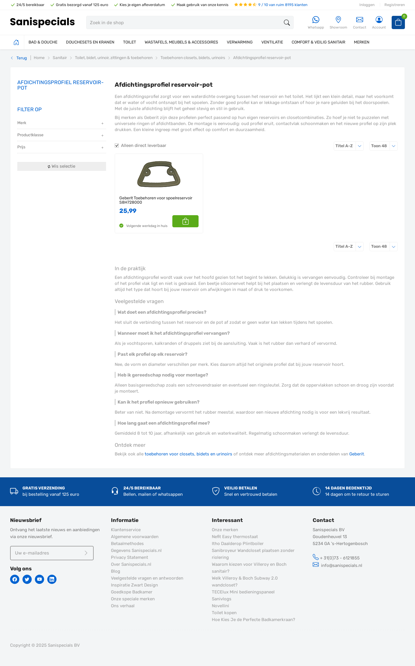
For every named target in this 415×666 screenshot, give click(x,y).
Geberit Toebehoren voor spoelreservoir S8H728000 (155, 200)
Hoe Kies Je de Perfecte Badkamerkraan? (253, 619)
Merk (61, 123)
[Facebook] (14, 579)
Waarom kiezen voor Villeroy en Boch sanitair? (249, 568)
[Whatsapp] (316, 23)
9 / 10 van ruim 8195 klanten (271, 5)
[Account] (379, 23)
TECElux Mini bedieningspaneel (243, 592)
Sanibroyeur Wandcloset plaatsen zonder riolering (253, 554)
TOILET (129, 42)
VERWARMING (240, 42)
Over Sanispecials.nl (131, 564)
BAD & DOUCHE (43, 42)
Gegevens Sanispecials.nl (136, 550)
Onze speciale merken (133, 598)
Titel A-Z (349, 145)
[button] (192, 221)
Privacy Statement (129, 557)
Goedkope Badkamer (131, 592)
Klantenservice (126, 529)
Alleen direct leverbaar (143, 145)
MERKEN (361, 42)
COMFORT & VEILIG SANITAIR (318, 42)
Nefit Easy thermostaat (235, 536)
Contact (359, 22)
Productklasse (61, 136)
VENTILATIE (272, 42)
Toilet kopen (224, 612)
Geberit (356, 454)
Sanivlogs (221, 598)
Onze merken (225, 529)
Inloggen (367, 5)
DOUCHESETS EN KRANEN (90, 42)
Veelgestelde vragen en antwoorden (147, 578)
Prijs (61, 148)
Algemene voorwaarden (135, 536)
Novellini (220, 605)
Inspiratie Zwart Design (134, 585)
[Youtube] (39, 579)
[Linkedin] (51, 579)
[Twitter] (27, 579)
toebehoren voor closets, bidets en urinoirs (188, 454)
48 (384, 145)
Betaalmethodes (127, 543)
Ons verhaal (123, 605)
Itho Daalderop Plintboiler (238, 543)
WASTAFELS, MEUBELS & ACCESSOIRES (181, 42)
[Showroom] (338, 23)
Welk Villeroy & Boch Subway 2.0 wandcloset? (245, 582)
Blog (115, 571)
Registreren (394, 5)
